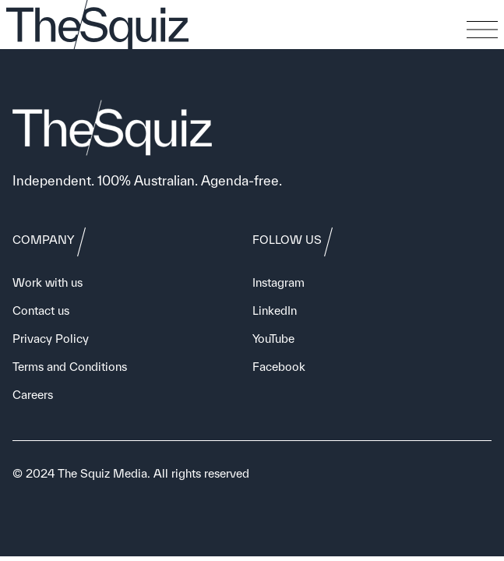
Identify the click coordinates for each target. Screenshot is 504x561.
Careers (32, 394)
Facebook (278, 366)
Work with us (47, 282)
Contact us (40, 310)
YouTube (273, 338)
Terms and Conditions (69, 366)
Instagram (278, 282)
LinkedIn (274, 310)
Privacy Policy (50, 338)
